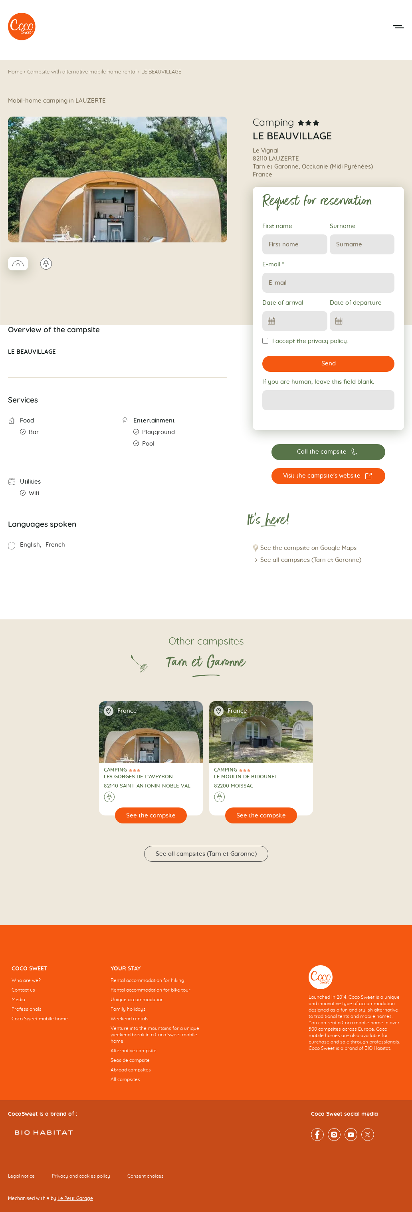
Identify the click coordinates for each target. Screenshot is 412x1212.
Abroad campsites (131, 1069)
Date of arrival (282, 303)
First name (277, 226)
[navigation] (57, 999)
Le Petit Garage (75, 1198)
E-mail (273, 265)
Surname (343, 226)
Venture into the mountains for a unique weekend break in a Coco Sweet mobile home (155, 1034)
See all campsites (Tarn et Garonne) (310, 560)
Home (15, 72)
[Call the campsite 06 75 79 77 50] (328, 452)
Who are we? (26, 980)
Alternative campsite (133, 1050)
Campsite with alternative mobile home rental (82, 72)
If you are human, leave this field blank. (318, 382)
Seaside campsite (130, 1060)
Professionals (27, 1009)
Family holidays (128, 1009)
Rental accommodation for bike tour (150, 990)
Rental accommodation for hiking (147, 980)
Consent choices (145, 1176)
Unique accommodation (137, 999)
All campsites (125, 1079)
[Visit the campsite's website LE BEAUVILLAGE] (328, 476)
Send (328, 364)
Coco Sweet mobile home (40, 1018)
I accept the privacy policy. (305, 341)
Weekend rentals (130, 1018)
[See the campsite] (151, 815)
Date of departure (356, 303)
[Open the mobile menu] (398, 26)
